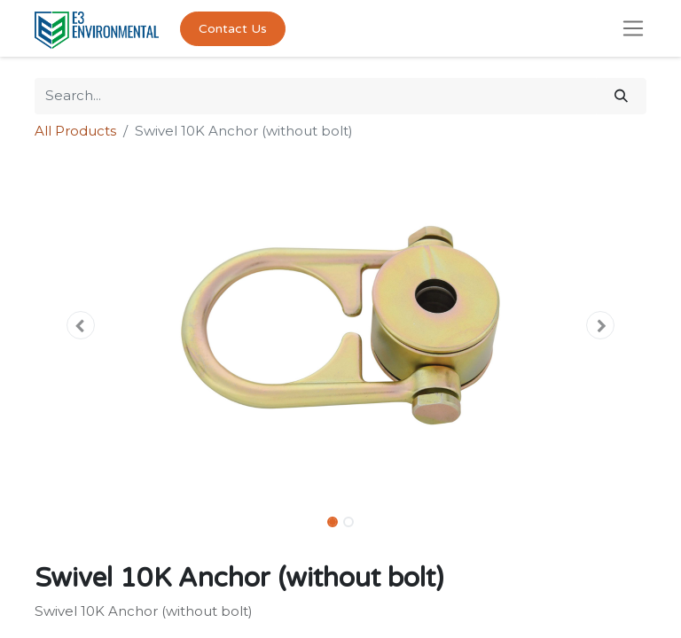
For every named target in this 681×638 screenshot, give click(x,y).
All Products (75, 130)
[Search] (621, 96)
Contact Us (233, 28)
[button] (81, 325)
